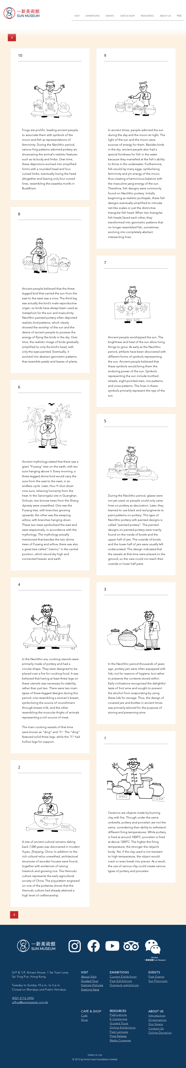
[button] (77, 15)
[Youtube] (112, 946)
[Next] (12, 37)
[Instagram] (75, 946)
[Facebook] (93, 946)
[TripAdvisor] (131, 946)
